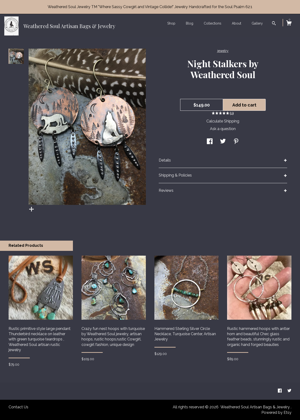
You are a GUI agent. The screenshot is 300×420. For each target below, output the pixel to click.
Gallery (257, 23)
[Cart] (288, 23)
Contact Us (18, 407)
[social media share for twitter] (223, 142)
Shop (171, 23)
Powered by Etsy (276, 412)
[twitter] (289, 391)
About (236, 23)
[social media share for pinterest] (236, 142)
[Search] (274, 23)
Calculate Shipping (222, 121)
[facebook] (280, 391)
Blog (189, 23)
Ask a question (223, 129)
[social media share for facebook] (210, 142)
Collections (212, 23)
